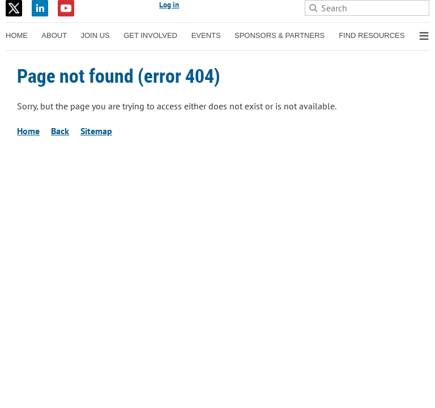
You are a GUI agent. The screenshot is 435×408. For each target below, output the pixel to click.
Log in (169, 5)
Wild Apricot (331, 176)
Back (60, 131)
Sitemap (96, 131)
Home (28, 131)
